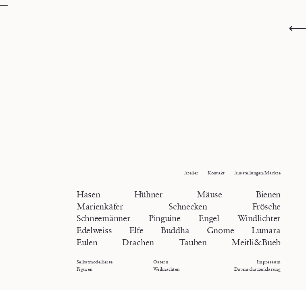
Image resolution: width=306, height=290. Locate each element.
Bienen (268, 194)
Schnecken (188, 206)
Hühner (148, 194)
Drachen (138, 242)
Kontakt (216, 173)
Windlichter (259, 218)
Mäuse (209, 194)
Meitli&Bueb (256, 242)
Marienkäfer (100, 206)
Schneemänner (103, 218)
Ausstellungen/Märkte (257, 173)
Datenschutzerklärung (257, 269)
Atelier (191, 173)
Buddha (175, 230)
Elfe (136, 230)
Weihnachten (166, 269)
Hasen (88, 194)
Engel (209, 218)
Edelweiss (94, 230)
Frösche (266, 206)
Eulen (87, 242)
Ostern (160, 262)
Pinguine (165, 218)
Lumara (266, 230)
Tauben (193, 242)
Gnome (220, 230)
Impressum (269, 262)
